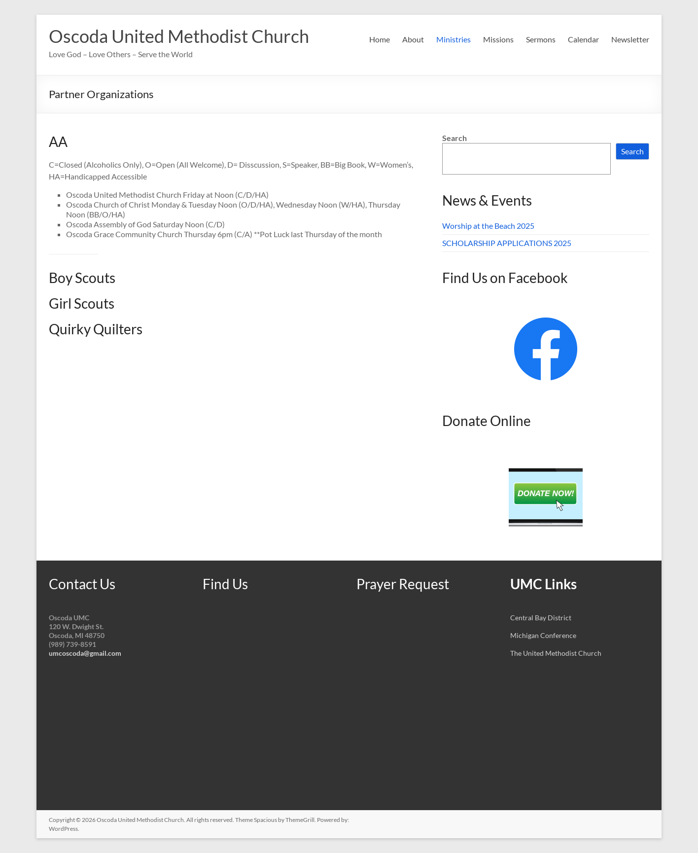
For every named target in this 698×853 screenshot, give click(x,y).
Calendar (583, 39)
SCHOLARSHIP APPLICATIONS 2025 (506, 243)
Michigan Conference (543, 635)
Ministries (453, 39)
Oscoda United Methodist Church (179, 36)
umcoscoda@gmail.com (85, 653)
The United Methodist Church (555, 653)
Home (379, 39)
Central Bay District (540, 617)
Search (454, 137)
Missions (498, 39)
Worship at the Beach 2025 (488, 225)
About (413, 39)
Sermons (541, 39)
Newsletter (630, 39)
